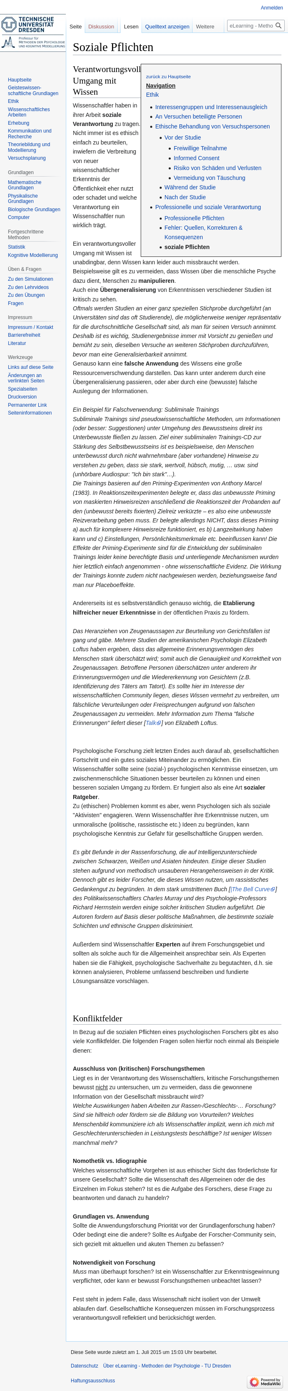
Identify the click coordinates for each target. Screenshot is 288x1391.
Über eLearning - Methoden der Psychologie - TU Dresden (167, 1366)
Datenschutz (84, 1366)
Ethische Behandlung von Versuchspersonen (212, 126)
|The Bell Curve (250, 889)
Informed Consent (196, 158)
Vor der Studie (183, 137)
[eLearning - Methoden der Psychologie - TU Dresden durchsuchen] (256, 25)
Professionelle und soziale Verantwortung (208, 207)
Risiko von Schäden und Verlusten (217, 168)
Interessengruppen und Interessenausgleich (211, 107)
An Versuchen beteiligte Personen (198, 116)
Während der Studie (190, 187)
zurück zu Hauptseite (168, 76)
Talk (151, 723)
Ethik (152, 94)
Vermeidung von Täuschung (209, 178)
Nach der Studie (185, 197)
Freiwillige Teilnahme (200, 148)
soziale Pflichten (187, 247)
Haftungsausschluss (93, 1381)
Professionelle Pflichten (195, 218)
